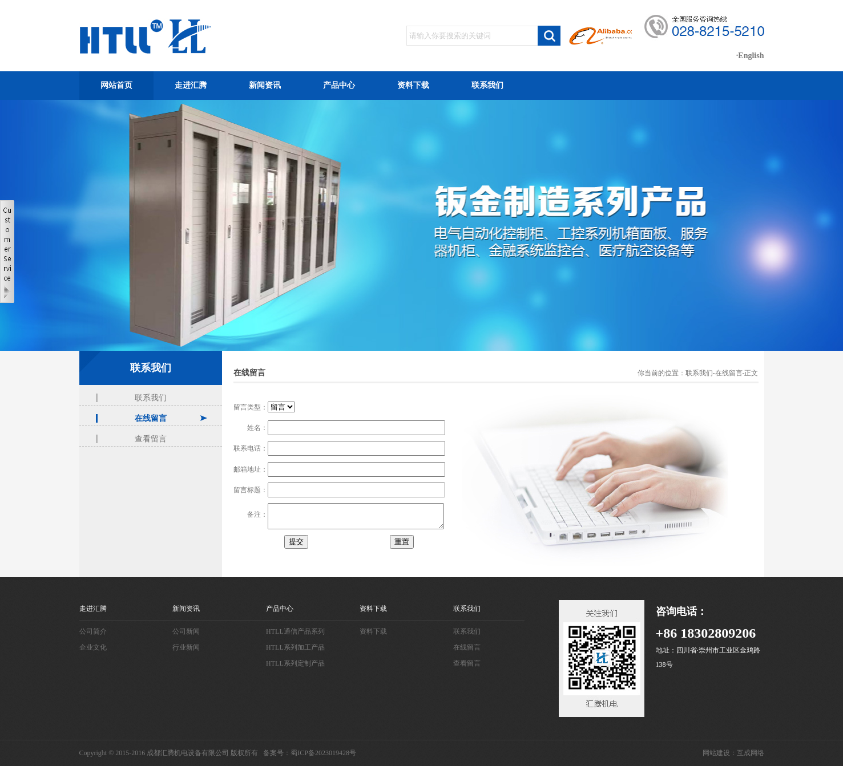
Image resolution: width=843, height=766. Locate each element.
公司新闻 (186, 631)
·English (750, 55)
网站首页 (116, 85)
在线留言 (151, 418)
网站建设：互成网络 (733, 753)
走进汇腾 (191, 85)
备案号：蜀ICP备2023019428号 (309, 753)
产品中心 (339, 85)
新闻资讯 (265, 85)
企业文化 (93, 647)
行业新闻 (186, 647)
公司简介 (93, 631)
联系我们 (487, 85)
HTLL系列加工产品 (295, 647)
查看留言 (151, 439)
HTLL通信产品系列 (295, 631)
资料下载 (413, 85)
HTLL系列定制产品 (295, 663)
